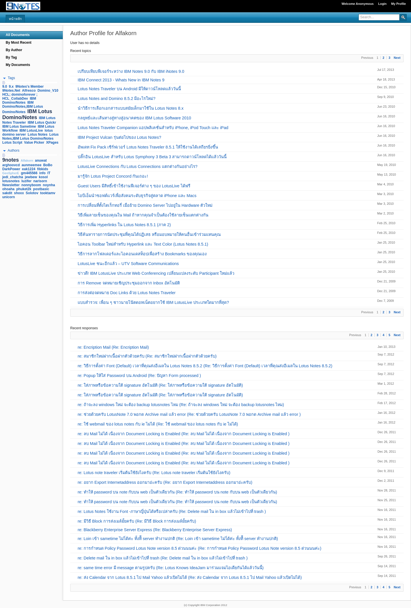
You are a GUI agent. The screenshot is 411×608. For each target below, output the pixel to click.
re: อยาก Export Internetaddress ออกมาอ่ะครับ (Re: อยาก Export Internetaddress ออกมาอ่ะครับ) (165, 482)
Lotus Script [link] (12, 143)
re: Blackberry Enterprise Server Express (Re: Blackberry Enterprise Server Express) (155, 529)
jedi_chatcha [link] (12, 177)
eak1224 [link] (28, 169)
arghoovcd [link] (11, 165)
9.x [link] (11, 87)
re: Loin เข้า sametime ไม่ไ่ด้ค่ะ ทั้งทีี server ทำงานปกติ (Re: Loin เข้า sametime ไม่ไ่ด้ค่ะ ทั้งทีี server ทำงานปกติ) (178, 538)
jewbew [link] (31, 177)
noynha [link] (49, 185)
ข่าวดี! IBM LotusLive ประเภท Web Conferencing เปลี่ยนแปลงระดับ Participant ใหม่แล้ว (156, 273)
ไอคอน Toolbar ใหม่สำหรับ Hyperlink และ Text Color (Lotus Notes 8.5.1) (143, 244)
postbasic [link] (41, 189)
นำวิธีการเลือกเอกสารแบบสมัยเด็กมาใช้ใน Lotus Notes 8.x (131, 108)
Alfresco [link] (29, 91)
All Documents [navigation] (18, 35)
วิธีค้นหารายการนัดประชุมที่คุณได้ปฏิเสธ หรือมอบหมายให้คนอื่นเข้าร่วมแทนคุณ (149, 234)
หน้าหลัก (15, 19)
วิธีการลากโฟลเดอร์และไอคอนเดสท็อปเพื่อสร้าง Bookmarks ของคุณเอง (142, 254)
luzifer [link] (26, 181)
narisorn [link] (40, 181)
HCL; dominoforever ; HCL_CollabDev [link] (19, 97)
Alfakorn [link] (27, 160)
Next (397, 57)
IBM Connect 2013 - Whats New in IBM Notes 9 (121, 80)
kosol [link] (43, 177)
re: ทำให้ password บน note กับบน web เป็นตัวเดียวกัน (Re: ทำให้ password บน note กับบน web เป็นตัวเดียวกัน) (177, 492)
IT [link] (49, 173)
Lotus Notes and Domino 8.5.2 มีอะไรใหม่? (116, 98)
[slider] (3, 82)
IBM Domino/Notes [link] (19, 101)
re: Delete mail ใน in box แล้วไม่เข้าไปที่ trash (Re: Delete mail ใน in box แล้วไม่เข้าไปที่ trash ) (163, 558)
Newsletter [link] (11, 185)
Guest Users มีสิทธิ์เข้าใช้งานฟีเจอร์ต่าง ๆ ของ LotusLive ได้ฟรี (134, 186)
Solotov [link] (32, 193)
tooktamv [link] (47, 193)
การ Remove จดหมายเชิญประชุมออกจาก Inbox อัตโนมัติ (129, 283)
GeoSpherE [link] (10, 173)
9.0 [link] (4, 87)
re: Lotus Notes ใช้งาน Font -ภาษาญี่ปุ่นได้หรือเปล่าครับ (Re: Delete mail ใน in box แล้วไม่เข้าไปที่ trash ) (172, 511)
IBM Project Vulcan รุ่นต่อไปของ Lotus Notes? (119, 137)
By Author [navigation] (14, 50)
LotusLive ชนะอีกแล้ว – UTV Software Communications (128, 263)
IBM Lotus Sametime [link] (19, 127)
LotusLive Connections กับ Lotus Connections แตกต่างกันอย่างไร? (138, 166)
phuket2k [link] (23, 189)
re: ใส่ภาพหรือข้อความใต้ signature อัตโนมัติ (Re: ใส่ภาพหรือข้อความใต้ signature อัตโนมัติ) (160, 385)
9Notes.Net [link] (11, 91)
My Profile (398, 3)
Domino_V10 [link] (47, 91)
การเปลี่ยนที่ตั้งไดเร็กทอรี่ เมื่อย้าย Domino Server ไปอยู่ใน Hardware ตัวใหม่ (145, 205)
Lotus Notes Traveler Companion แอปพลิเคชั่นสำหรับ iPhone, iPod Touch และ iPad (153, 127)
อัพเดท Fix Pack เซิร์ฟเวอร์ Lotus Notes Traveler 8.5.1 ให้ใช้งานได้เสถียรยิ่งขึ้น (148, 147)
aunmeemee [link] (31, 165)
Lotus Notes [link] (37, 135)
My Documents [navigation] (18, 65)
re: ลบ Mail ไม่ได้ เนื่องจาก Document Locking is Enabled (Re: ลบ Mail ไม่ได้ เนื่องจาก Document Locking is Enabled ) (183, 434)
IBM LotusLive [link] (31, 131)
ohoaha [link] (8, 189)
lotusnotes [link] (11, 181)
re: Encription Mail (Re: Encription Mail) (113, 347)
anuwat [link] (41, 160)
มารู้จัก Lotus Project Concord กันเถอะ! (113, 176)
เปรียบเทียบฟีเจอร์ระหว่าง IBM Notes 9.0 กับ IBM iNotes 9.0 (131, 71)
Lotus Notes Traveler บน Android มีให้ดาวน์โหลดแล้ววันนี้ (129, 89)
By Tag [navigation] (11, 57)
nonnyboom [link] (31, 185)
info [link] (42, 173)
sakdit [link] (7, 193)
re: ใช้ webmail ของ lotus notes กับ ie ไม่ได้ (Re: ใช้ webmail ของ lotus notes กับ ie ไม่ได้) (158, 424)
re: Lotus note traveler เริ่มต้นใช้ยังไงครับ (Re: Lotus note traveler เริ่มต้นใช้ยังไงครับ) (154, 472)
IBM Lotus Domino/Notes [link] (27, 114)
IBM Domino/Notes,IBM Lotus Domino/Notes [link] (22, 107)
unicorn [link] (8, 197)
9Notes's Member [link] (29, 87)
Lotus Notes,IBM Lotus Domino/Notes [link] (30, 137)
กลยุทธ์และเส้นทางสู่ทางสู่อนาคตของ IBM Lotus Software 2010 (134, 118)
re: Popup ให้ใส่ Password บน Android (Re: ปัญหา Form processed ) (139, 375)
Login (382, 3)
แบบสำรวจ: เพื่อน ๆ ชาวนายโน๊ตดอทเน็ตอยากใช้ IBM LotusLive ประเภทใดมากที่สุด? (153, 302)
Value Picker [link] (34, 143)
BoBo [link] (47, 165)
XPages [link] (52, 143)
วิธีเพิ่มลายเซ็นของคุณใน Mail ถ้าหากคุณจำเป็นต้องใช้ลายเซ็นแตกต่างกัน (143, 215)
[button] (403, 17)
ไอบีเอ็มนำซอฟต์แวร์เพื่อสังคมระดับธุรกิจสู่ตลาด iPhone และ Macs (137, 195)
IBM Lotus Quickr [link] (42, 123)
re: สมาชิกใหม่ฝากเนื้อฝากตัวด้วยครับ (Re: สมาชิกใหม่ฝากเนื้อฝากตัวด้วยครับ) (147, 356)
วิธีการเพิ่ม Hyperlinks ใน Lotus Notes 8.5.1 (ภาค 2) (124, 224)
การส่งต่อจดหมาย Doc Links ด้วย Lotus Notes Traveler (127, 292)
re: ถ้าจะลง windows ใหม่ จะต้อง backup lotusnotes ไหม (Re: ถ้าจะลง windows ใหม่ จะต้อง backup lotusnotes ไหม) (181, 404)
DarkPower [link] (11, 169)
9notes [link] (10, 160)
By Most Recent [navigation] (18, 43)
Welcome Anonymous (358, 3)
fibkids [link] (42, 169)
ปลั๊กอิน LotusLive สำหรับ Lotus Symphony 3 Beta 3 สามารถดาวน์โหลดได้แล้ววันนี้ (152, 156)
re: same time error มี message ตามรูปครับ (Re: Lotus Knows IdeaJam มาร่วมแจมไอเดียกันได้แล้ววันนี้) (171, 567)
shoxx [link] (19, 193)
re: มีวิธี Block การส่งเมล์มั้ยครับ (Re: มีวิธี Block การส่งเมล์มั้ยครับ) (137, 521)
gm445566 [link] (29, 173)
